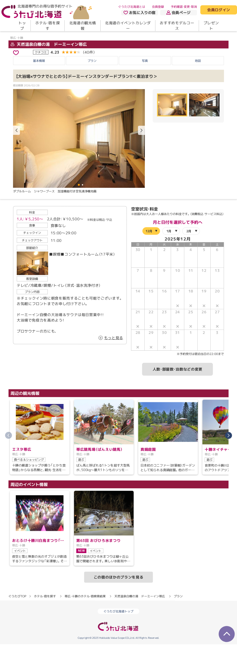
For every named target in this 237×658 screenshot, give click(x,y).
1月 (168, 245)
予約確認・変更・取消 (184, 7)
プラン (92, 74)
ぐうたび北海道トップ (118, 625)
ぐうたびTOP (17, 610)
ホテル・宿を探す (47, 25)
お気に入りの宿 (140, 12)
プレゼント (211, 25)
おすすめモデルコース (177, 25)
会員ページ (178, 12)
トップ (22, 25)
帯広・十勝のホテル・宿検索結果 (85, 610)
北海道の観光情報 (82, 25)
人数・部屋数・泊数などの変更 (177, 382)
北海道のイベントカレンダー (128, 25)
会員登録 (158, 7)
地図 (198, 74)
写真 (145, 74)
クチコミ (41, 66)
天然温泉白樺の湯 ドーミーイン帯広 (49, 58)
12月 (149, 245)
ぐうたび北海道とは (131, 7)
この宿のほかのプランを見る (118, 590)
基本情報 (39, 74)
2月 (188, 245)
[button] (141, 144)
